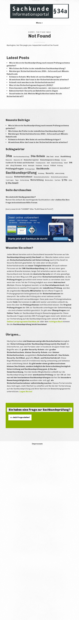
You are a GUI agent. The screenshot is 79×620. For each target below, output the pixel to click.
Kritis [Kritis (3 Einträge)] (25, 165)
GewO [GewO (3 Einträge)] (66, 163)
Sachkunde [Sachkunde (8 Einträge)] (42, 168)
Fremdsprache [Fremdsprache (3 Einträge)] (40, 163)
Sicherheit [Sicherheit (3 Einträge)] (9, 177)
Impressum (37, 444)
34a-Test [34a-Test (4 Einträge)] (50, 156)
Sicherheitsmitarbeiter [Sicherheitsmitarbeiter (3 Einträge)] (41, 177)
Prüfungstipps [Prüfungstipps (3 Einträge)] (30, 169)
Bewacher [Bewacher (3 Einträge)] (9, 160)
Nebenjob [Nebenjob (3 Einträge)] (31, 165)
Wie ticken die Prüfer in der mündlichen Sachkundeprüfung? (37, 68)
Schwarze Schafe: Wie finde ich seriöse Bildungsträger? (35, 77)
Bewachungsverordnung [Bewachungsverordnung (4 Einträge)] (50, 160)
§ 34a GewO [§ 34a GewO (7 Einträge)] (12, 183)
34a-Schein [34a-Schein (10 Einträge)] (38, 156)
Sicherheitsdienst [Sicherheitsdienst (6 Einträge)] (23, 177)
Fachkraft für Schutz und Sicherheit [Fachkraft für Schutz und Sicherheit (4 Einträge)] (20, 163)
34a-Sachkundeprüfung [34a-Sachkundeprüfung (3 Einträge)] (21, 156)
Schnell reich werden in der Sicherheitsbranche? (32, 82)
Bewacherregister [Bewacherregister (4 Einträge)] (31, 160)
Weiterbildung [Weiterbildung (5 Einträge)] (37, 180)
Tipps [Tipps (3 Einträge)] (17, 180)
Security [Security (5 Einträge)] (50, 173)
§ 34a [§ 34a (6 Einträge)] (64, 180)
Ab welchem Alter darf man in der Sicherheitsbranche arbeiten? (39, 79)
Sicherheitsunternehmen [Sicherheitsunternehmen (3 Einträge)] (59, 177)
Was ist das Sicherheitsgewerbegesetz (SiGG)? (31, 85)
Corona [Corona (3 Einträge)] (63, 160)
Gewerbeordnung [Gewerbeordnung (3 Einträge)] (57, 163)
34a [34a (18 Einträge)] (9, 156)
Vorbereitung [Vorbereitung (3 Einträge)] (24, 180)
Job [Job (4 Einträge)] (7, 165)
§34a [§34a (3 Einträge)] (70, 180)
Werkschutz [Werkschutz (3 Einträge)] (49, 180)
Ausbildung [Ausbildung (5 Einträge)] (65, 156)
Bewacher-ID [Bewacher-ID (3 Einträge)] (18, 160)
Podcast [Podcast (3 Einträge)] (46, 165)
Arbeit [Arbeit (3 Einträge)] (57, 156)
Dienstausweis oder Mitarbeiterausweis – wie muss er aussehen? (39, 88)
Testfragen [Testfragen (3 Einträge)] (10, 180)
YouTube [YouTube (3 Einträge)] (57, 180)
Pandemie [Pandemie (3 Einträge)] (39, 165)
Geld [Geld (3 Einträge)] (48, 163)
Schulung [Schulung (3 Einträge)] (41, 173)
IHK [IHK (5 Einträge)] (70, 162)
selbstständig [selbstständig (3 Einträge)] (59, 173)
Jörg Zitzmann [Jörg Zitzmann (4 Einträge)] (16, 165)
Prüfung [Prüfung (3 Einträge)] (60, 165)
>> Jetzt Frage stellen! (20, 417)
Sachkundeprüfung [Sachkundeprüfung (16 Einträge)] (21, 173)
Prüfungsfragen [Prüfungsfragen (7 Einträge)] (15, 168)
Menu (38, 23)
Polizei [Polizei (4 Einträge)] (53, 165)
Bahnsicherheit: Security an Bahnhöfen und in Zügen (33, 91)
